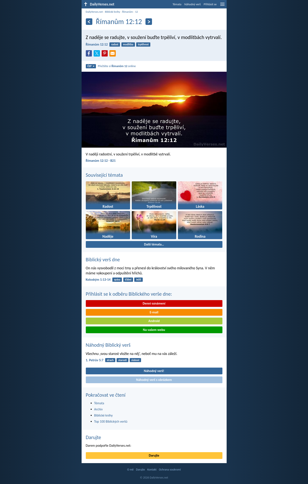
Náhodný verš (192, 4)
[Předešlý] (89, 21)
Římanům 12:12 (97, 44)
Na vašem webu (154, 330)
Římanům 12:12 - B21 (101, 161)
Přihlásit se (210, 4)
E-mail (154, 312)
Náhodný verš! (154, 371)
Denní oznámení (154, 303)
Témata (177, 4)
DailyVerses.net (94, 11)
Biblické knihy (112, 11)
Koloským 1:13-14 (98, 280)
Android (154, 321)
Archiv (98, 409)
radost (114, 44)
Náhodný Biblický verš (108, 345)
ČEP (90, 66)
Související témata (104, 175)
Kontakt (152, 469)
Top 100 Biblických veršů (111, 421)
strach (110, 360)
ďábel (128, 279)
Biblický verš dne (103, 259)
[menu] (222, 6)
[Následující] (148, 21)
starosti (122, 360)
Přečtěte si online (117, 66)
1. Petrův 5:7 (95, 360)
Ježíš (138, 279)
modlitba (128, 44)
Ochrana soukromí (170, 469)
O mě (130, 469)
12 (136, 11)
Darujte (93, 437)
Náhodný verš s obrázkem (154, 380)
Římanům (127, 11)
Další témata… (154, 244)
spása (117, 279)
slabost (135, 360)
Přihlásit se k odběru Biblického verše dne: (129, 294)
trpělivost (143, 44)
